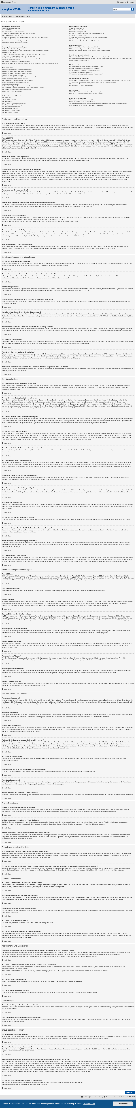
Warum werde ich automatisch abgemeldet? (14, 41)
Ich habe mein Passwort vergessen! (12, 39)
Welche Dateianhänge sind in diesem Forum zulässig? (85, 92)
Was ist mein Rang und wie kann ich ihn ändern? (16, 61)
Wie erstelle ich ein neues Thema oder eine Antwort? (17, 69)
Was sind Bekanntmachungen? (11, 106)
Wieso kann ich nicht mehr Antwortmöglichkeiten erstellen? (19, 77)
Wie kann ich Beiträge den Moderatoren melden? (16, 86)
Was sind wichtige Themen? (10, 108)
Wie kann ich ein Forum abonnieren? (80, 84)
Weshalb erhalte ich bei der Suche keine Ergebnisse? (84, 68)
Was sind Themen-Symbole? (10, 112)
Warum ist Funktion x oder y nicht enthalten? (82, 101)
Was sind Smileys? (7, 101)
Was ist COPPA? (7, 30)
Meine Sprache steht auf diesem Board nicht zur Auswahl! (18, 56)
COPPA (110, 171)
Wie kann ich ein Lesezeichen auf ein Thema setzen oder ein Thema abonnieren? (92, 82)
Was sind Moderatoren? (76, 30)
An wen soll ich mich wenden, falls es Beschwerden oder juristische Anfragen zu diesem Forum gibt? (98, 103)
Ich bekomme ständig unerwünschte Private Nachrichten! (85, 49)
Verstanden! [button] (123, 1104)
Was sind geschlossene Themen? (11, 110)
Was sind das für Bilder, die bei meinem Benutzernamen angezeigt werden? (23, 58)
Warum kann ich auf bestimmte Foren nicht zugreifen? (17, 80)
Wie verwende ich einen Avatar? (11, 59)
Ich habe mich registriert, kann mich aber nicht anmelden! (18, 33)
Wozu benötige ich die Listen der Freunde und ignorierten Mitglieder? (89, 57)
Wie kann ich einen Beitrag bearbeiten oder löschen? (17, 71)
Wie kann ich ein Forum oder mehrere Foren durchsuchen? (86, 66)
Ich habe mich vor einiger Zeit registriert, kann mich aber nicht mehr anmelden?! (25, 37)
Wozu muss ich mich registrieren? (11, 28)
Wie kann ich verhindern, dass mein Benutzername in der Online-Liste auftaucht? (25, 50)
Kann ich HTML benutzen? (9, 99)
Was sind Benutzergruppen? (77, 31)
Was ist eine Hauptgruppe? (77, 39)
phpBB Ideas (96, 1049)
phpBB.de (130, 316)
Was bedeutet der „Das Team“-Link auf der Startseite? (84, 41)
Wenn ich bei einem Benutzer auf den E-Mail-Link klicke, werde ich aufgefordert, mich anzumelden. (30, 63)
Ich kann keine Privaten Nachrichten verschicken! (83, 47)
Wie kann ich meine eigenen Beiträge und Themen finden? (86, 74)
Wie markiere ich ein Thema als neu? (12, 91)
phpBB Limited (116, 316)
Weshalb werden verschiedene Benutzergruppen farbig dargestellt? (88, 37)
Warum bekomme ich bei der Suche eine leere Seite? (84, 70)
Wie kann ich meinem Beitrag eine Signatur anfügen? (17, 73)
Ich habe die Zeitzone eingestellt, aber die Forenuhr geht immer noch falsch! (24, 54)
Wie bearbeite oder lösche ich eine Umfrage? (15, 78)
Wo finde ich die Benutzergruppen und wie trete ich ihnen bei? (87, 33)
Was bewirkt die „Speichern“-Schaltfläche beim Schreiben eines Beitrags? (23, 87)
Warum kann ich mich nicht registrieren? (13, 31)
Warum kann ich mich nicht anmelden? (13, 35)
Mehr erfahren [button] (89, 1104)
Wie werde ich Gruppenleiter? (77, 35)
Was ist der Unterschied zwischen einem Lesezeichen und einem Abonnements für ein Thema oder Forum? (100, 80)
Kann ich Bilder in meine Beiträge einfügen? (14, 103)
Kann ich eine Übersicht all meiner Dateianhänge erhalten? (86, 93)
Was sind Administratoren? (77, 28)
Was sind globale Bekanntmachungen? (13, 105)
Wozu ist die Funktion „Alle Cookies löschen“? (15, 42)
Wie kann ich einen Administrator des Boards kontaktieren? (86, 105)
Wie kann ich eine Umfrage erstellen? (12, 75)
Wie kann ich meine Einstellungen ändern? (14, 49)
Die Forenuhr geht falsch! (9, 52)
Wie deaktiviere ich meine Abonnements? (81, 85)
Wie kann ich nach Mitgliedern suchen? (80, 72)
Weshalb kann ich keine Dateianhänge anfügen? (16, 82)
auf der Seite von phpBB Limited (58, 1038)
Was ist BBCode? (7, 97)
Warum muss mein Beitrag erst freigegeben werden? (17, 89)
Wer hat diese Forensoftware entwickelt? (81, 100)
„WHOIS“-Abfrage (13, 1063)
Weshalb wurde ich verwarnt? (10, 84)
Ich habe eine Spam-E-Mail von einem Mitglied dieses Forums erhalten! (89, 50)
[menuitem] (14, 2)
